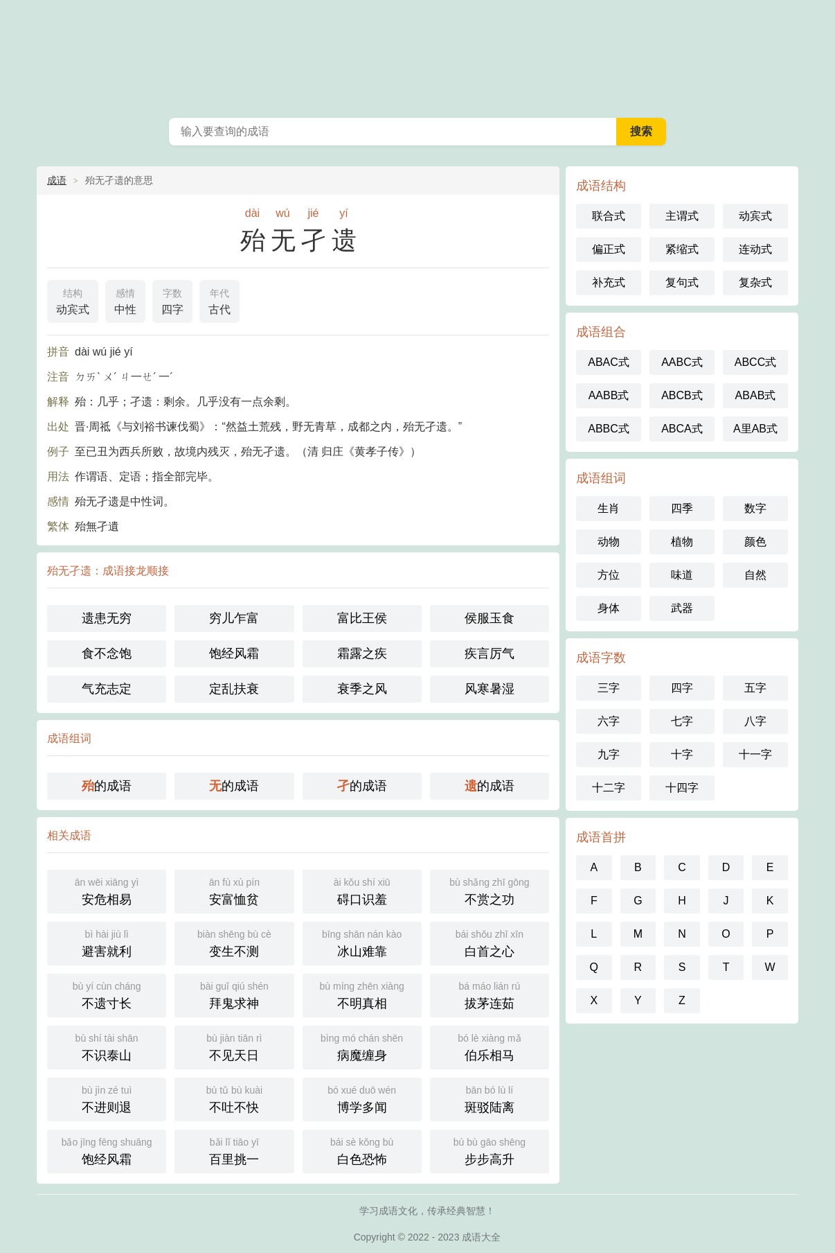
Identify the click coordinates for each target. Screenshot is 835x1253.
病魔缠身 (362, 1046)
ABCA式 (682, 429)
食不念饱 (107, 653)
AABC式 (682, 362)
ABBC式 (608, 429)
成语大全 (417, 55)
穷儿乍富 (234, 618)
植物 (682, 541)
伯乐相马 (489, 1046)
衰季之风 (362, 689)
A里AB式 (755, 429)
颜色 (755, 541)
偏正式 (608, 249)
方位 (609, 575)
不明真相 (362, 994)
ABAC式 (608, 362)
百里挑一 (234, 1150)
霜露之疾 (362, 653)
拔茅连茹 (489, 994)
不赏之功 (489, 890)
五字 (755, 688)
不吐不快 (234, 1098)
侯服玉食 (489, 618)
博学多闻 (362, 1098)
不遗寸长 (106, 994)
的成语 (107, 786)
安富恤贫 (234, 890)
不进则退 (106, 1098)
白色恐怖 (362, 1150)
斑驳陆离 (489, 1098)
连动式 (755, 249)
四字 (172, 300)
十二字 (608, 788)
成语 (56, 180)
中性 (125, 300)
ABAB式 (755, 395)
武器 (682, 608)
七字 (682, 721)
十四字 (682, 788)
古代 (219, 300)
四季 (682, 508)
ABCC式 (755, 362)
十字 (682, 754)
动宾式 (72, 300)
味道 (682, 575)
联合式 (608, 216)
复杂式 (755, 282)
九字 (609, 754)
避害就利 (106, 942)
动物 (609, 541)
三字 (609, 688)
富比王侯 (362, 618)
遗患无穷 (107, 618)
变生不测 (234, 942)
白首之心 (489, 942)
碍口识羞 (362, 890)
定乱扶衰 (234, 689)
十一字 (755, 754)
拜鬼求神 (234, 994)
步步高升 (489, 1150)
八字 (755, 721)
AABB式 (609, 395)
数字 (755, 508)
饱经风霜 (234, 653)
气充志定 (107, 689)
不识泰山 (106, 1046)
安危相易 (106, 890)
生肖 (609, 508)
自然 (755, 575)
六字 (609, 721)
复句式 (682, 282)
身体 (609, 608)
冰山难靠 (362, 942)
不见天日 (234, 1046)
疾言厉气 (489, 653)
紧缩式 (682, 249)
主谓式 (682, 216)
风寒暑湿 (489, 689)
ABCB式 (682, 395)
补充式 (608, 282)
